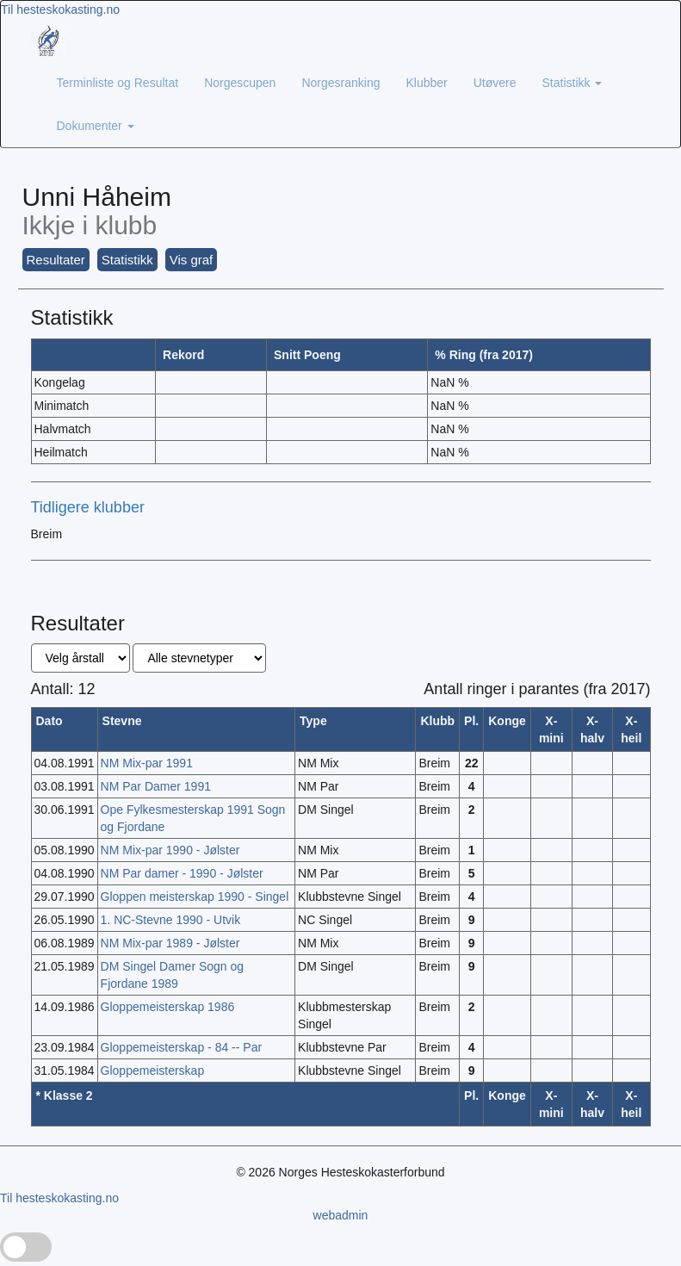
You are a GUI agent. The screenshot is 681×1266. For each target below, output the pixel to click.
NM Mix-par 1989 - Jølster (170, 943)
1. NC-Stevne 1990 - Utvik (171, 920)
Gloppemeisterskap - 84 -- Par (182, 1047)
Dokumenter (95, 126)
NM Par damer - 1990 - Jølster (182, 873)
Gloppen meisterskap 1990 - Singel (195, 896)
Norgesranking (340, 83)
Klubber (426, 83)
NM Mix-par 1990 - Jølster (170, 850)
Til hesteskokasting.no (60, 9)
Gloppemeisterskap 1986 (168, 1007)
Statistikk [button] (127, 259)
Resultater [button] (56, 259)
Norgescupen (239, 83)
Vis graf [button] (192, 259)
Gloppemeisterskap (153, 1070)
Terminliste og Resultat (118, 83)
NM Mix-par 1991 (147, 763)
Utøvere (495, 83)
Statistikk (572, 83)
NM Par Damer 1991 (156, 786)
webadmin (340, 1215)
